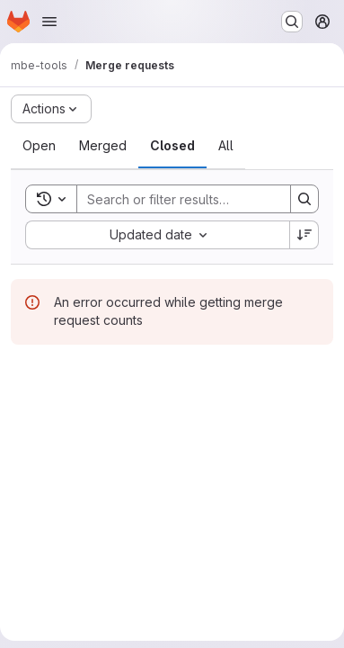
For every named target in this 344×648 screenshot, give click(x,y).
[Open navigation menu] (49, 21)
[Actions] (51, 108)
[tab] (39, 145)
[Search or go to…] (292, 21)
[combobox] (157, 234)
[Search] (195, 199)
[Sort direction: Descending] (304, 234)
